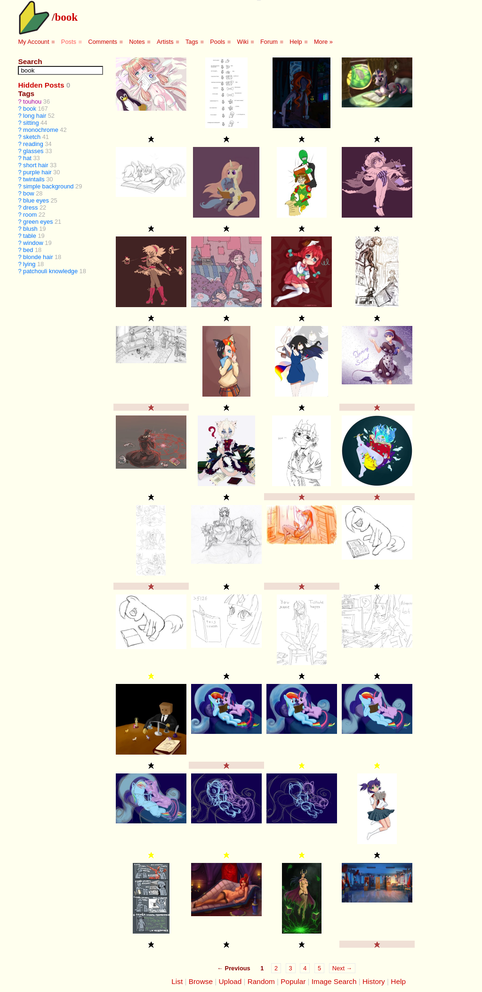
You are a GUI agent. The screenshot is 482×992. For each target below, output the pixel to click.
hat (27, 158)
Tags (191, 41)
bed (28, 249)
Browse (201, 981)
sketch (31, 136)
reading (33, 143)
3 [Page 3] (290, 968)
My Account (33, 41)
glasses (33, 150)
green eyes (38, 221)
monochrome (40, 129)
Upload (230, 981)
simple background (48, 186)
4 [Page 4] (304, 968)
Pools (217, 41)
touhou (32, 101)
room (30, 214)
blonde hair (38, 256)
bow (28, 193)
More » (323, 41)
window (33, 242)
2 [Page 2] (276, 968)
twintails (34, 179)
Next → (342, 968)
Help (295, 41)
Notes (137, 41)
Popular (293, 981)
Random (261, 981)
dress (30, 207)
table (29, 235)
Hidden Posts (41, 85)
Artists (165, 41)
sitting (31, 122)
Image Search (334, 981)
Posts (68, 41)
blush (30, 228)
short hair (35, 165)
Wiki (243, 41)
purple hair (37, 172)
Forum (269, 41)
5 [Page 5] (319, 968)
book (66, 17)
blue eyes (36, 200)
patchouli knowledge (50, 271)
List (177, 981)
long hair (34, 115)
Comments (102, 41)
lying (29, 264)
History (373, 981)
